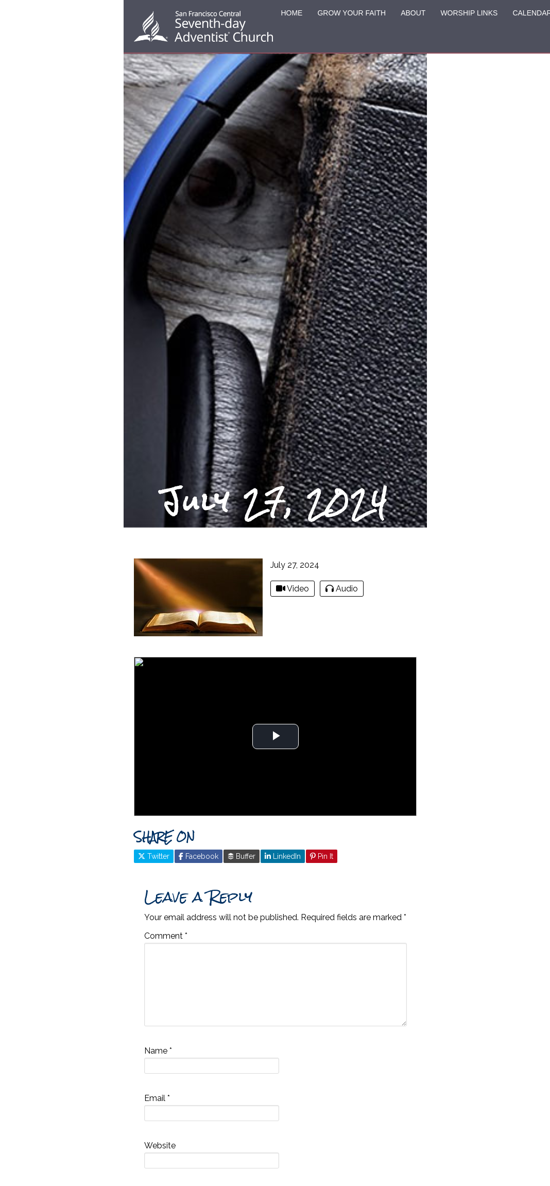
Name (158, 1051)
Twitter (153, 856)
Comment (165, 936)
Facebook (198, 856)
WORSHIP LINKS (468, 13)
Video (292, 589)
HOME (291, 13)
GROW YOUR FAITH (351, 13)
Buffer (241, 856)
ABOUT (413, 13)
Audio (341, 589)
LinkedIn (283, 856)
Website (160, 1145)
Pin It (321, 856)
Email (157, 1098)
